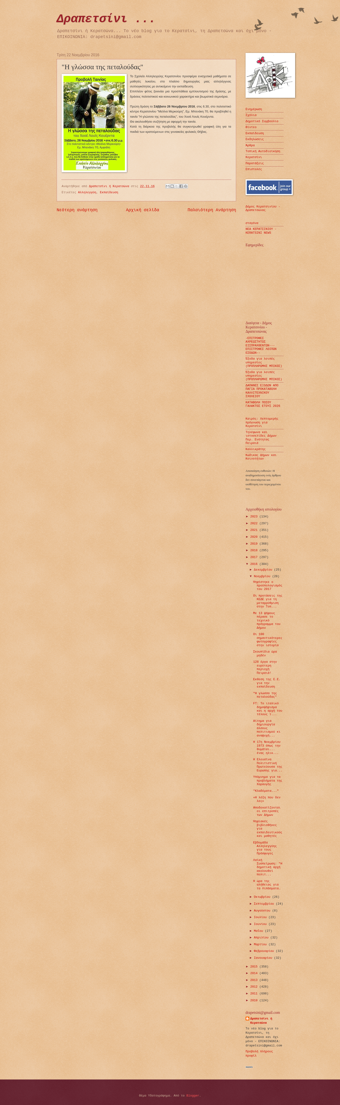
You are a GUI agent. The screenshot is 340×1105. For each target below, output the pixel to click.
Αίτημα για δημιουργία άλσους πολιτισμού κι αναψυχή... (266, 728)
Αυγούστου (263, 910)
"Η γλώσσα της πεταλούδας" (265, 695)
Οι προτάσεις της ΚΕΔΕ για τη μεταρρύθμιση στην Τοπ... (267, 601)
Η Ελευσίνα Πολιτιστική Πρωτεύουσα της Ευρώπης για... (267, 765)
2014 (254, 973)
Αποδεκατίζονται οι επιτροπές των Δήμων (266, 811)
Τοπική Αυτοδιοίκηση (263, 151)
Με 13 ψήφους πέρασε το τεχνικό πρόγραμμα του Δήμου (266, 620)
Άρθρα (250, 145)
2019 (254, 544)
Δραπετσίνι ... (106, 19)
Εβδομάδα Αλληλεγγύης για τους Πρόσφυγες (265, 848)
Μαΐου (259, 931)
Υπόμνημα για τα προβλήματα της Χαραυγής (267, 780)
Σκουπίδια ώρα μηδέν (265, 653)
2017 (254, 557)
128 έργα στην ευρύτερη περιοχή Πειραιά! (265, 667)
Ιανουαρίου (264, 958)
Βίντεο (251, 127)
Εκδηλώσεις (255, 139)
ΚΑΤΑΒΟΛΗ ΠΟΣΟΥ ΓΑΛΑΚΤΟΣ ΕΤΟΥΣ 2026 (263, 404)
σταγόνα (252, 223)
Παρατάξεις (255, 163)
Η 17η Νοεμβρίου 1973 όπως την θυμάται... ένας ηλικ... (266, 747)
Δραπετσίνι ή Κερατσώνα (261, 1021)
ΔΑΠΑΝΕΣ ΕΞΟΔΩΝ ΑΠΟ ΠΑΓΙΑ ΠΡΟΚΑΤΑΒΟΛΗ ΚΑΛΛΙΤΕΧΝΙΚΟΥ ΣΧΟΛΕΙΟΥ (262, 391)
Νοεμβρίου (263, 576)
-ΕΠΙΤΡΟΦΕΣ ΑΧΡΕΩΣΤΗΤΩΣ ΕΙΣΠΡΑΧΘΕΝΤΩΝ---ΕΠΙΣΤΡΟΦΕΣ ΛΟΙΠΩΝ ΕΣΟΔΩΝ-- (261, 345)
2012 (254, 987)
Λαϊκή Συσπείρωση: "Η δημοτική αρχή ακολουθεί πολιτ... (267, 867)
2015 (254, 966)
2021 (254, 530)
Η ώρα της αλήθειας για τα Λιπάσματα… (266, 884)
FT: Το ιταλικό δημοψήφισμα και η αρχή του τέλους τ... (267, 709)
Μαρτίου (261, 944)
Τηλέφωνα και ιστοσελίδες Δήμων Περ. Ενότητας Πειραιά (261, 437)
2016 (254, 564)
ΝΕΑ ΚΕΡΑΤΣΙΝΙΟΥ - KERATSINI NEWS (261, 230)
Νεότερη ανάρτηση (77, 210)
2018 (254, 550)
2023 (254, 516)
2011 (254, 993)
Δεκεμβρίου (264, 570)
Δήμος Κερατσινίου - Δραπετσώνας (263, 208)
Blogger (193, 1095)
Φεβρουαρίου (265, 951)
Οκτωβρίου (263, 897)
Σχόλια (251, 115)
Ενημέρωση (254, 109)
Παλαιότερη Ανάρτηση (212, 210)
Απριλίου (262, 937)
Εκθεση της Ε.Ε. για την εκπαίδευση (266, 683)
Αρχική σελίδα (142, 210)
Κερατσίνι (254, 157)
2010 (254, 1000)
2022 (254, 523)
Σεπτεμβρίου (265, 904)
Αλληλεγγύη (87, 192)
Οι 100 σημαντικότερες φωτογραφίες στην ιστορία (267, 639)
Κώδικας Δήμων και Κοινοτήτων (261, 456)
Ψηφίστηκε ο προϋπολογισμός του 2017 (267, 585)
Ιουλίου (261, 917)
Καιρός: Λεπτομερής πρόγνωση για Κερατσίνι (262, 422)
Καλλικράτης (256, 449)
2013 (254, 980)
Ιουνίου (261, 924)
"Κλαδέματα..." (266, 791)
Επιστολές (254, 169)
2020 (254, 537)
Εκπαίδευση (109, 192)
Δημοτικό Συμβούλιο (262, 121)
